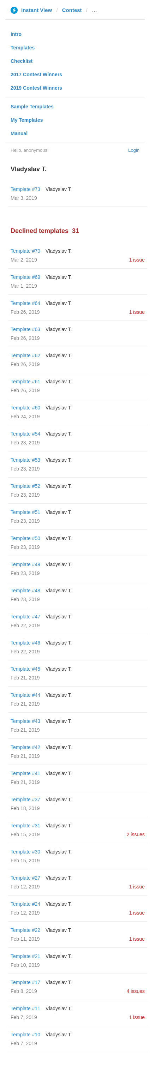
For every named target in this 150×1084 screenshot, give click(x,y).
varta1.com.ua (109, 10)
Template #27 (25, 878)
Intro (16, 34)
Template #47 (25, 616)
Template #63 (25, 329)
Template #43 (25, 721)
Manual (19, 133)
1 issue (137, 260)
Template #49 (25, 564)
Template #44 (25, 695)
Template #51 (25, 512)
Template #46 (25, 643)
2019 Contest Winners (36, 88)
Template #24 (25, 904)
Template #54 (25, 434)
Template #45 (25, 669)
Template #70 (25, 251)
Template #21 (25, 956)
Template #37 (25, 799)
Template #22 (25, 930)
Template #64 (25, 303)
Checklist (21, 61)
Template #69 (25, 277)
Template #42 (25, 747)
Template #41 (25, 773)
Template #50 (25, 538)
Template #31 (25, 825)
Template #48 (25, 590)
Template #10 (25, 1034)
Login (133, 150)
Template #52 (25, 486)
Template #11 (25, 1008)
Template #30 (25, 852)
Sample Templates (32, 106)
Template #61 (25, 381)
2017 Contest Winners (36, 74)
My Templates (27, 120)
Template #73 (25, 189)
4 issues (136, 991)
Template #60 (25, 408)
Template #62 (25, 355)
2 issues (136, 834)
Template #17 (25, 982)
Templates (23, 47)
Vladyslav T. (59, 189)
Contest (72, 10)
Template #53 (25, 460)
